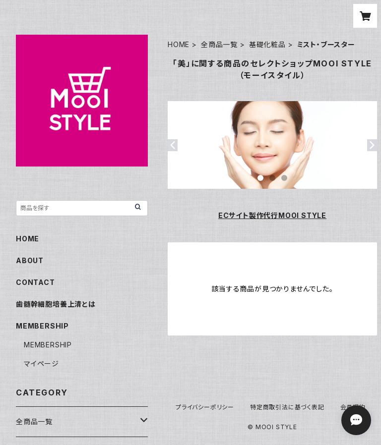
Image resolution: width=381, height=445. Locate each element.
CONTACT (35, 282)
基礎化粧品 (267, 44)
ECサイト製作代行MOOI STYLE (272, 215)
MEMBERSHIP (48, 344)
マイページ (41, 363)
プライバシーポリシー (205, 407)
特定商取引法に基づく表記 (287, 407)
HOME (179, 44)
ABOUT (30, 260)
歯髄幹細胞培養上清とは (56, 304)
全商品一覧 (219, 44)
